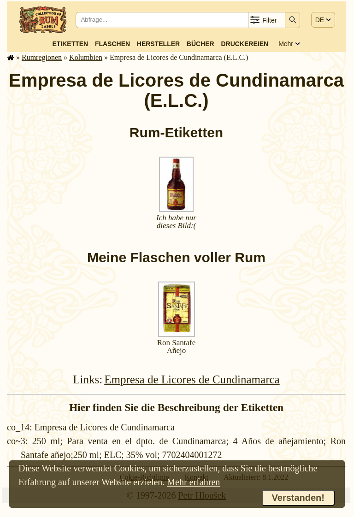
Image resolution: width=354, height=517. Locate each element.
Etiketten (70, 43)
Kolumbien (85, 57)
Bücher (200, 43)
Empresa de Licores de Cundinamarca (191, 379)
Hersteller (158, 43)
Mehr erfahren (193, 482)
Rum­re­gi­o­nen (42, 57)
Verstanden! (298, 498)
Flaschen (112, 43)
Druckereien (244, 43)
